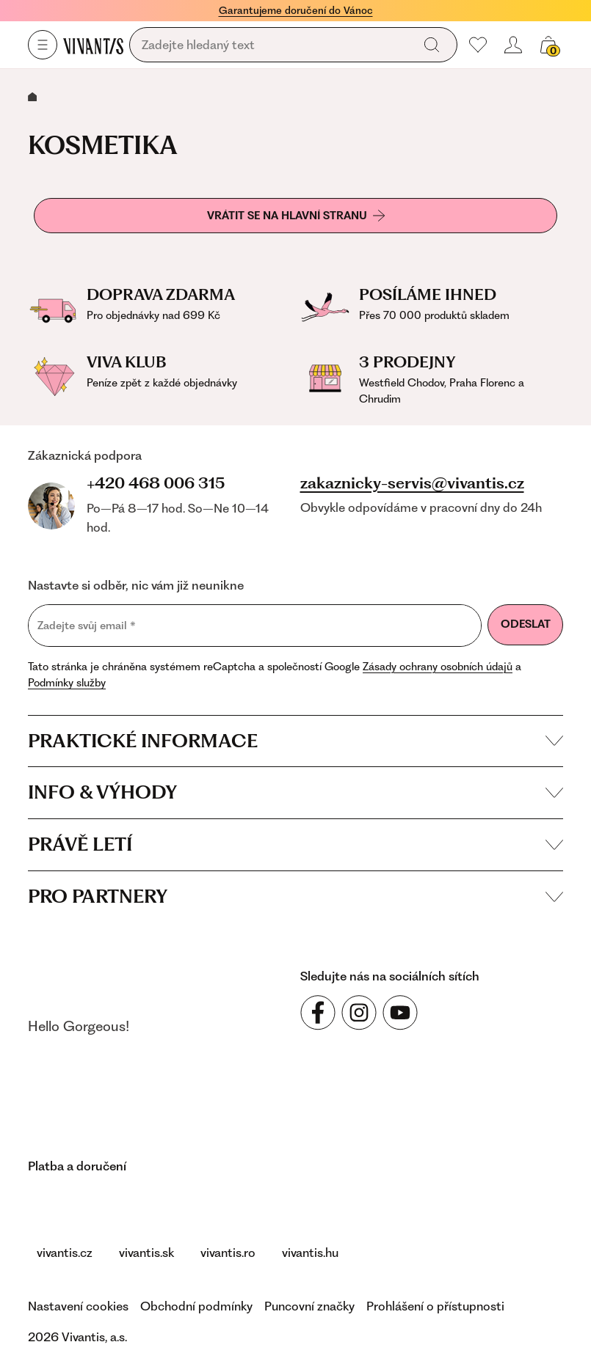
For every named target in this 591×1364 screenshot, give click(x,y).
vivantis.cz (65, 1252)
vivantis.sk (146, 1252)
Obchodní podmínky (196, 1306)
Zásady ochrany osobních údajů (437, 666)
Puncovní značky (309, 1306)
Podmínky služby (67, 682)
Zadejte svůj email (86, 625)
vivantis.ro (227, 1252)
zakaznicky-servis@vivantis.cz (412, 483)
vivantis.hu (310, 1252)
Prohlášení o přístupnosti (435, 1306)
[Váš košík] (548, 44)
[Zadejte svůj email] (255, 625)
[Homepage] (93, 45)
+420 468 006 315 (156, 483)
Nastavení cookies (78, 1306)
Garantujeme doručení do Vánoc (296, 10)
